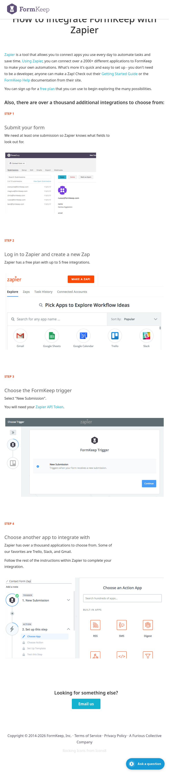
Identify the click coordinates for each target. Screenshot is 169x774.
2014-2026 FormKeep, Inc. (50, 735)
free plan (47, 88)
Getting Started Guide (120, 73)
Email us (86, 703)
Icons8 (100, 750)
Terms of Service (87, 735)
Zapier (9, 54)
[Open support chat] (145, 764)
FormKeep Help (17, 80)
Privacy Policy (115, 735)
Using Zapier (32, 61)
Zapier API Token (49, 407)
